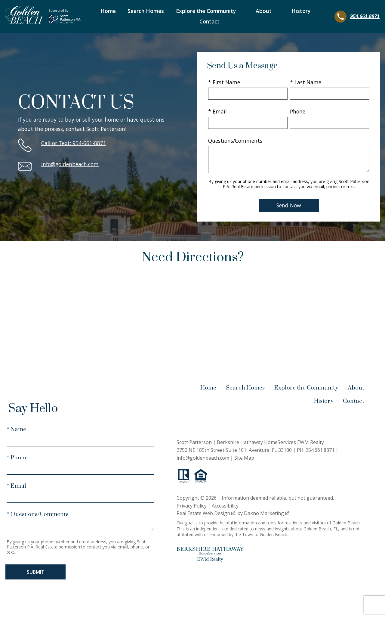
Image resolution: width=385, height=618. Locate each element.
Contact (209, 21)
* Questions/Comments (37, 514)
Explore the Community (306, 387)
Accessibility (225, 505)
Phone (297, 111)
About (356, 387)
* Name (16, 429)
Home (108, 11)
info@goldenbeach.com (70, 164)
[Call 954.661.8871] (357, 17)
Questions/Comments (235, 140)
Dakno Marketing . (267, 513)
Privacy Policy (192, 505)
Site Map (244, 458)
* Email (217, 111)
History (323, 401)
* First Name (224, 82)
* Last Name (305, 82)
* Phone (17, 457)
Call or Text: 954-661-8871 (73, 143)
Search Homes (146, 11)
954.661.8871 (320, 450)
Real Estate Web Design (206, 513)
